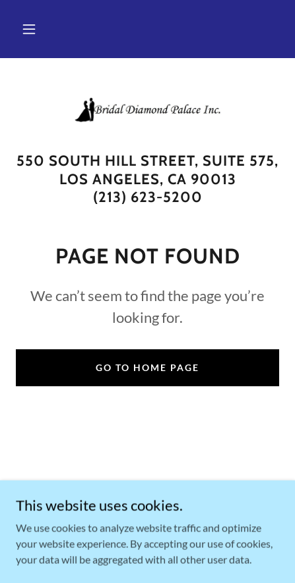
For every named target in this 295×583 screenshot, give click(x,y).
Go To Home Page (147, 367)
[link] (148, 110)
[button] (29, 29)
